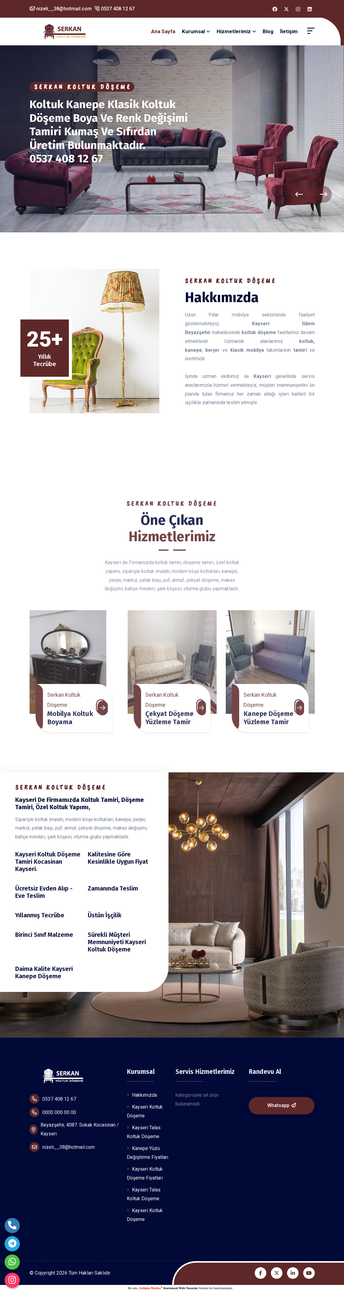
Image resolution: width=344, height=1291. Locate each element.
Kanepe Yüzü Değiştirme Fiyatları (147, 1152)
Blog (268, 31)
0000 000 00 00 (53, 1112)
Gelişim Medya (150, 1288)
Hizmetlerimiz (234, 31)
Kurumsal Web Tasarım (180, 1288)
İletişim (289, 31)
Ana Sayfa (163, 31)
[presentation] (299, 194)
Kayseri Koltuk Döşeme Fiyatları (145, 1173)
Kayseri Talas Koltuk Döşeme (144, 1132)
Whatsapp (281, 1105)
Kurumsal (193, 31)
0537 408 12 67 (115, 9)
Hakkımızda (142, 1095)
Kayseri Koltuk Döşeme (145, 1111)
